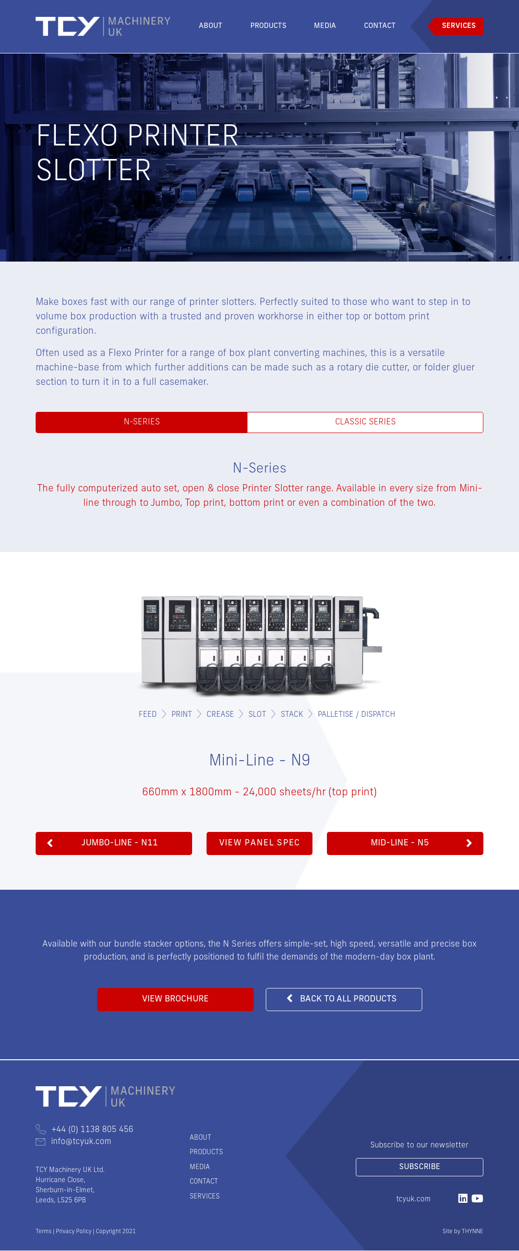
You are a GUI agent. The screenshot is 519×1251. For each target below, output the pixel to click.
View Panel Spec (259, 843)
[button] (114, 844)
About (210, 26)
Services (459, 26)
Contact (380, 26)
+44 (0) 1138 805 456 (84, 1130)
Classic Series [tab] (365, 422)
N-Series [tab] (141, 422)
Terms (44, 1232)
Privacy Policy (73, 1232)
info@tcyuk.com (73, 1142)
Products (268, 26)
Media (325, 26)
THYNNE (472, 1232)
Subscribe (419, 1168)
